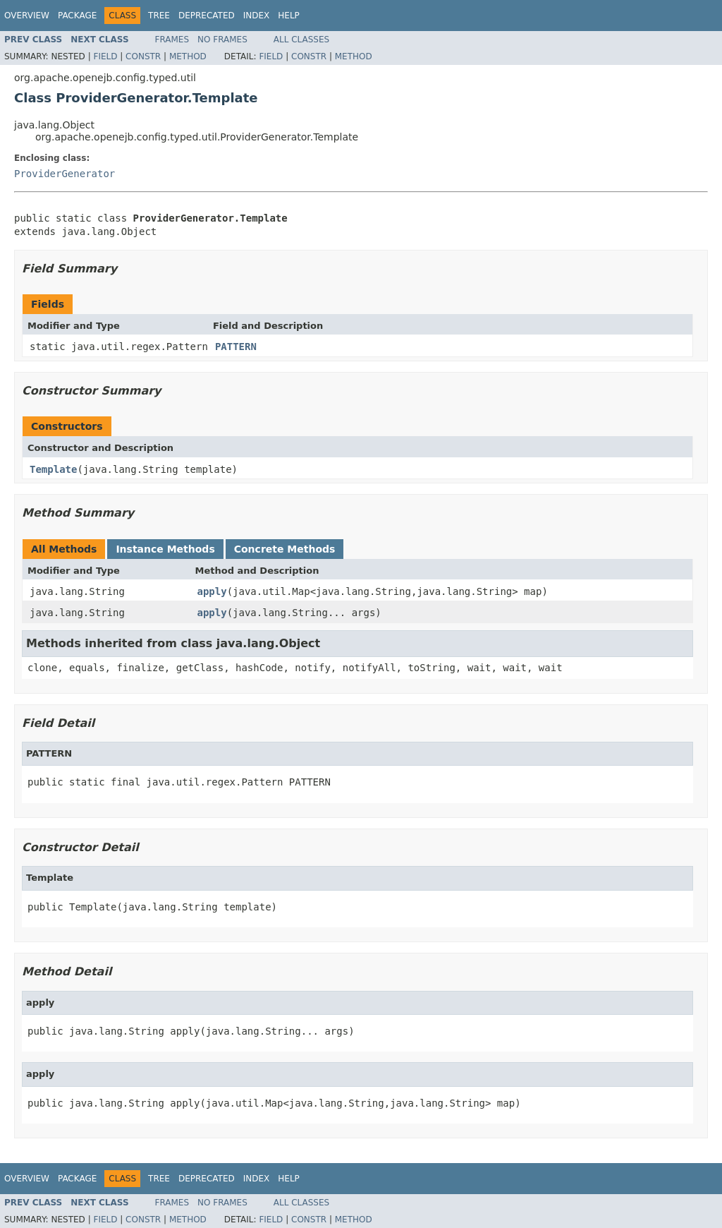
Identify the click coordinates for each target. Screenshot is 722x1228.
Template (53, 469)
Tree (159, 15)
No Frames (222, 39)
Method (188, 56)
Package (77, 15)
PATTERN (236, 346)
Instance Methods (165, 549)
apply (212, 591)
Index (256, 15)
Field (105, 56)
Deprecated (206, 15)
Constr (143, 56)
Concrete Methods (285, 549)
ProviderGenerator (64, 173)
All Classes (301, 39)
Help (289, 15)
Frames (172, 39)
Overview (26, 15)
